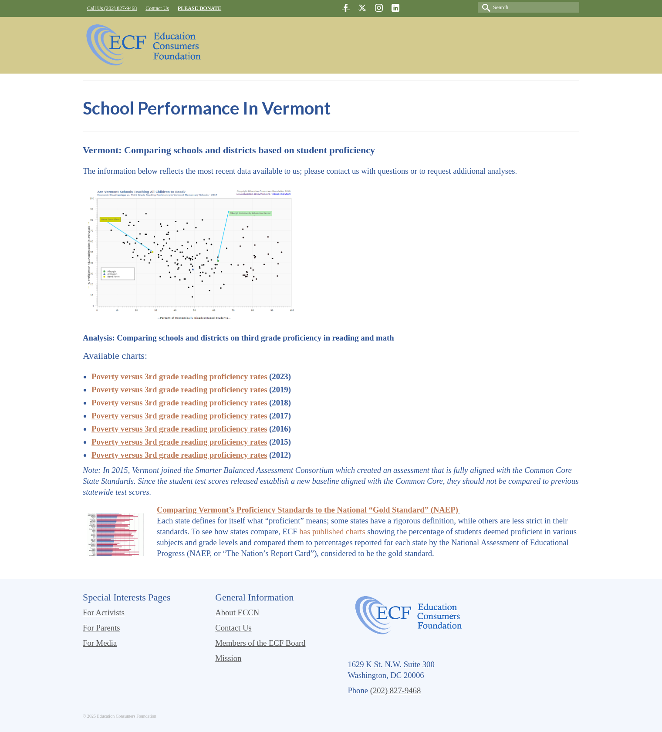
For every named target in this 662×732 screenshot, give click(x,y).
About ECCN (237, 612)
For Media (100, 643)
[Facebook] (346, 7)
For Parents (101, 627)
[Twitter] (362, 7)
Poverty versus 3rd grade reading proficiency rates (179, 376)
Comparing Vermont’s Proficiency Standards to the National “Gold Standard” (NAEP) (307, 509)
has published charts (332, 531)
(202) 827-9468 (395, 690)
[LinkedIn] (395, 7)
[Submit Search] (484, 7)
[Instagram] (379, 7)
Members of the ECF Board (260, 643)
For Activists (104, 612)
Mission (228, 658)
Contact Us (233, 627)
